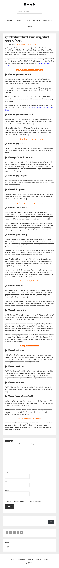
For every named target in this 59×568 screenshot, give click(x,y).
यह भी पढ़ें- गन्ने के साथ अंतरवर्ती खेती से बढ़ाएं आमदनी (29, 70)
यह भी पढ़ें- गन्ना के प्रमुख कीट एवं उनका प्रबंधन (29, 418)
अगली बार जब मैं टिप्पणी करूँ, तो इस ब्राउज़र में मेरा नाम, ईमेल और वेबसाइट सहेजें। (23, 501)
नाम (6, 473)
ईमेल (6, 481)
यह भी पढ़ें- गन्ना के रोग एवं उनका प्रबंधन (29, 346)
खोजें (6, 519)
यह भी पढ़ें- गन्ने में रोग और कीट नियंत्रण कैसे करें (29, 281)
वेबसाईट (7, 490)
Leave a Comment (32, 44)
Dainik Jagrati (29, 5)
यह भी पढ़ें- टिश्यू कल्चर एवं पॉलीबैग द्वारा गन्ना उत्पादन (29, 203)
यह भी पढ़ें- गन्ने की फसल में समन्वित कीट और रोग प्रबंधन (29, 139)
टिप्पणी (7, 448)
